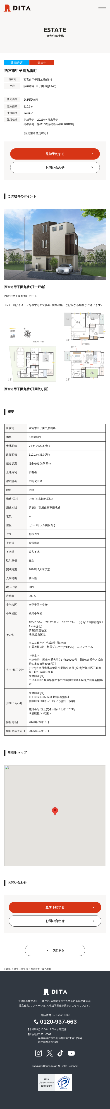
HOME (7, 969)
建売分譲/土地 (21, 969)
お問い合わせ (55, 167)
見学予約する (55, 154)
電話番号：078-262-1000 (55, 1015)
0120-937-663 (58, 1022)
